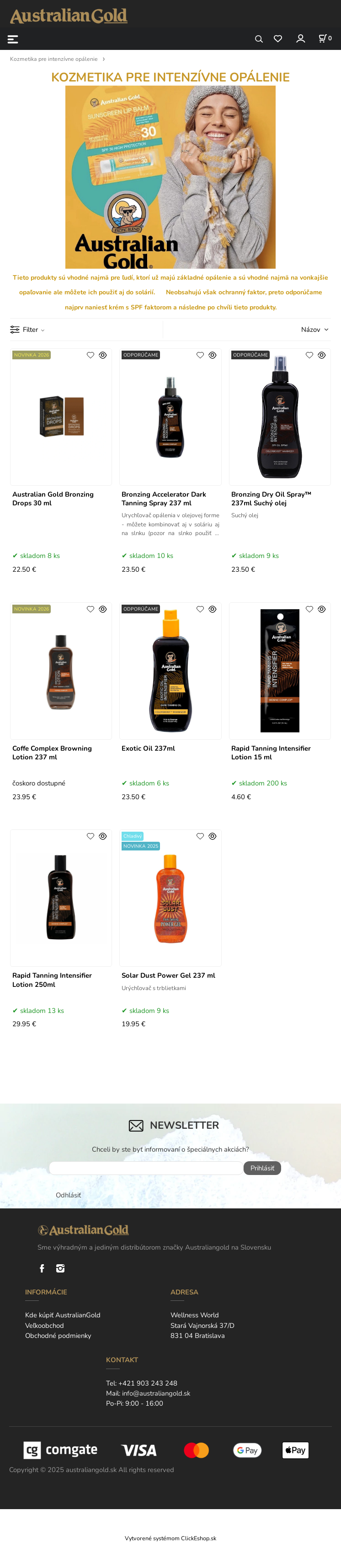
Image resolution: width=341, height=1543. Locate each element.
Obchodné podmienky (58, 1335)
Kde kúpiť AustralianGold (63, 1315)
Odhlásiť (68, 1195)
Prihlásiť (262, 1168)
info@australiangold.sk (156, 1393)
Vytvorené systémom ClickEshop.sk (170, 1538)
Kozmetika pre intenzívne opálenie (54, 59)
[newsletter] (146, 1168)
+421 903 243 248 (147, 1383)
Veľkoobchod (44, 1325)
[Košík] (325, 38)
